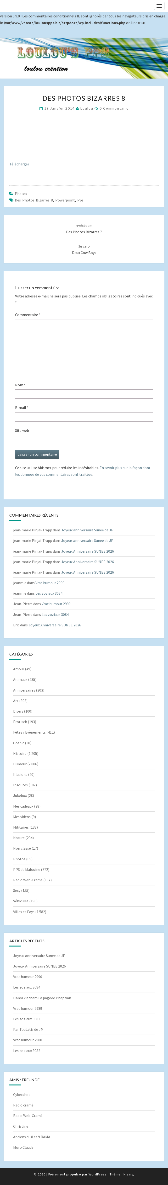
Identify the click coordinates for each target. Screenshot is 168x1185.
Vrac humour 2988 (27, 1039)
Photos (21, 193)
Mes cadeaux (23, 806)
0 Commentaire (114, 108)
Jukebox (20, 795)
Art (15, 700)
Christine (20, 1126)
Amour (18, 669)
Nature (19, 837)
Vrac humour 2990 (49, 582)
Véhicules (20, 901)
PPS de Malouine (26, 869)
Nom (20, 384)
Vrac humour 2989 (27, 1008)
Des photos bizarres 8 (34, 200)
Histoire (20, 753)
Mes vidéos (22, 816)
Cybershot (21, 1094)
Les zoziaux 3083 (26, 1018)
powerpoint (65, 200)
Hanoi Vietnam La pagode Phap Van (42, 997)
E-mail (21, 407)
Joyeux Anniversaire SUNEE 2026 (87, 551)
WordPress (98, 1174)
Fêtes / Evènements (29, 732)
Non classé (22, 848)
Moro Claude (23, 1147)
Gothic (18, 743)
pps (80, 200)
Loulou (86, 108)
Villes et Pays (23, 911)
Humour (20, 764)
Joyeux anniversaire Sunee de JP (87, 530)
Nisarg (128, 1174)
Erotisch (20, 721)
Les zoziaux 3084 (48, 593)
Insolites (20, 785)
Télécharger (19, 164)
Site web (22, 430)
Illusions (20, 774)
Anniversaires (24, 690)
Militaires (21, 827)
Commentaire (27, 314)
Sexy (16, 890)
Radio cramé (23, 1105)
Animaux (20, 679)
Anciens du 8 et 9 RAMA (31, 1136)
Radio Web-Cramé (28, 880)
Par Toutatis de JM (28, 1029)
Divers (18, 711)
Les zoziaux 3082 (26, 1050)
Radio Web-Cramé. (28, 1115)
